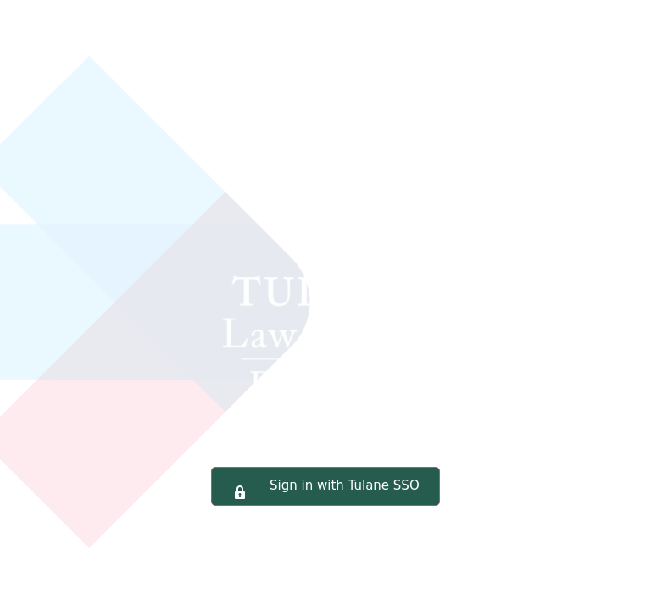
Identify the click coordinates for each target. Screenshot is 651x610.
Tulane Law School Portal (325, 258)
